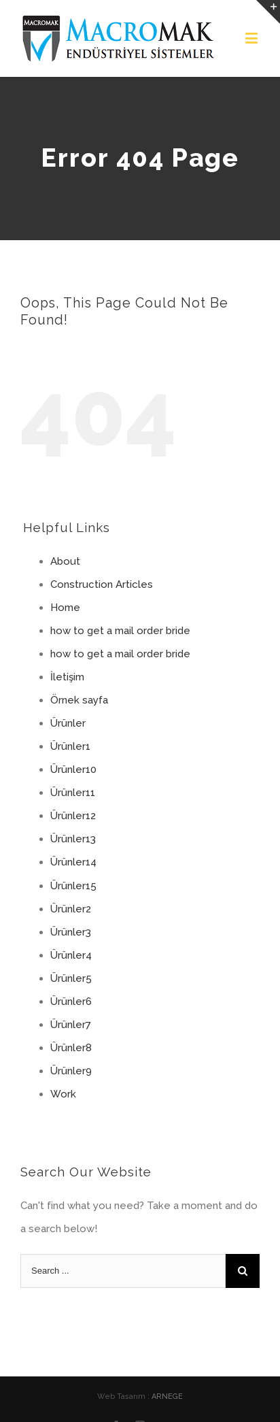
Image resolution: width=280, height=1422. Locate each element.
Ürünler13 (73, 839)
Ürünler (68, 723)
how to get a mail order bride (120, 631)
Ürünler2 (70, 909)
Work (63, 1094)
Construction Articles (101, 584)
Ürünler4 (71, 955)
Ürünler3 (70, 932)
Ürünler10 (73, 769)
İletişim (67, 677)
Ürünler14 (73, 862)
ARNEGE (167, 1396)
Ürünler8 (71, 1048)
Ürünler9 (71, 1071)
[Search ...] (123, 1271)
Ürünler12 (73, 816)
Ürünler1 (70, 746)
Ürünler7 (70, 1025)
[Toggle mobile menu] (252, 38)
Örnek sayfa (79, 700)
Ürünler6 (71, 1001)
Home (65, 607)
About (65, 561)
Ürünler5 (71, 978)
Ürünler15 (73, 886)
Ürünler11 (72, 793)
